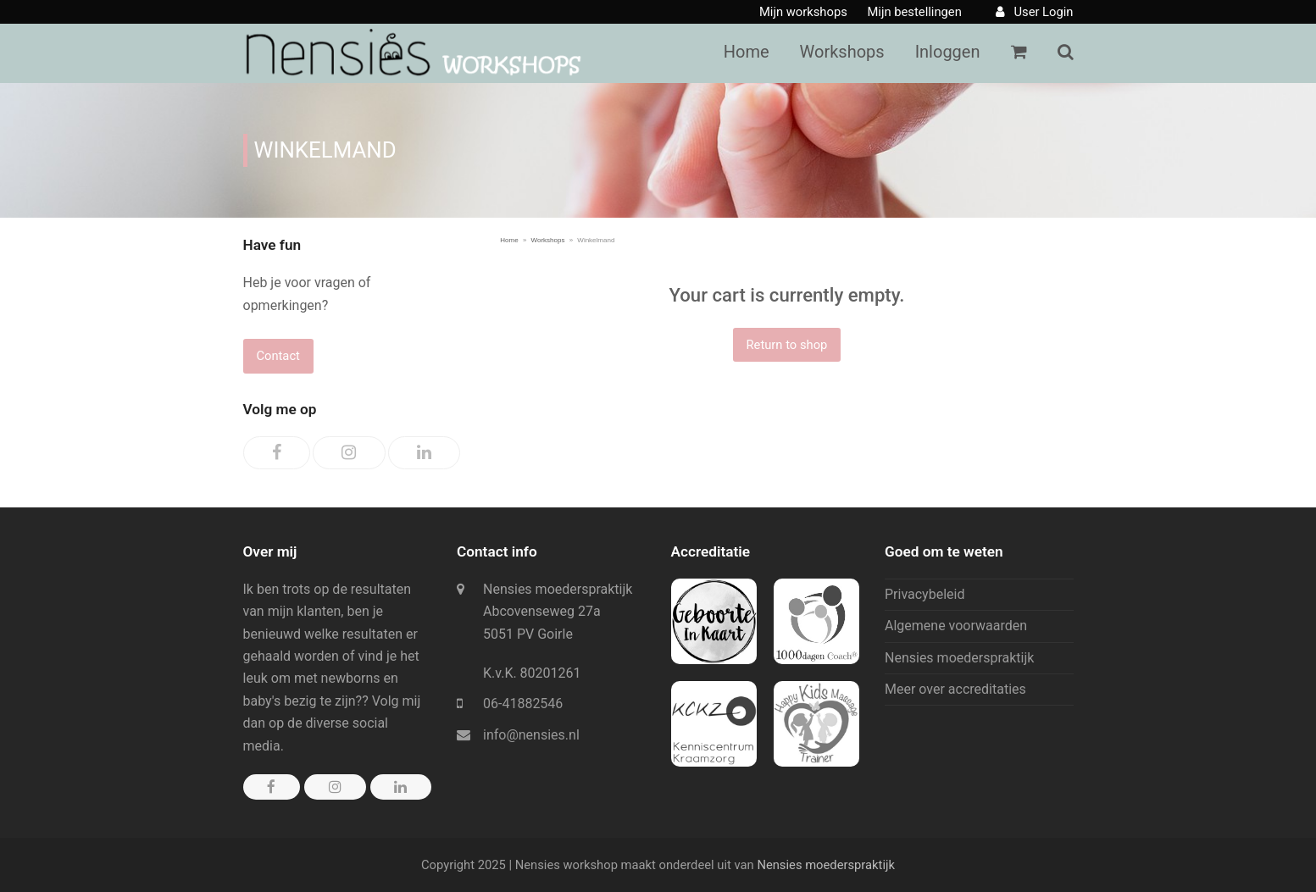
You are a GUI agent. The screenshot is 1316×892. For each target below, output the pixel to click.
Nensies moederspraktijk (959, 658)
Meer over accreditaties (955, 689)
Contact (278, 355)
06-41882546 (523, 703)
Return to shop (786, 344)
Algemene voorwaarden (956, 626)
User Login (1043, 11)
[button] (1066, 53)
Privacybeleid (924, 594)
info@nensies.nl (531, 735)
